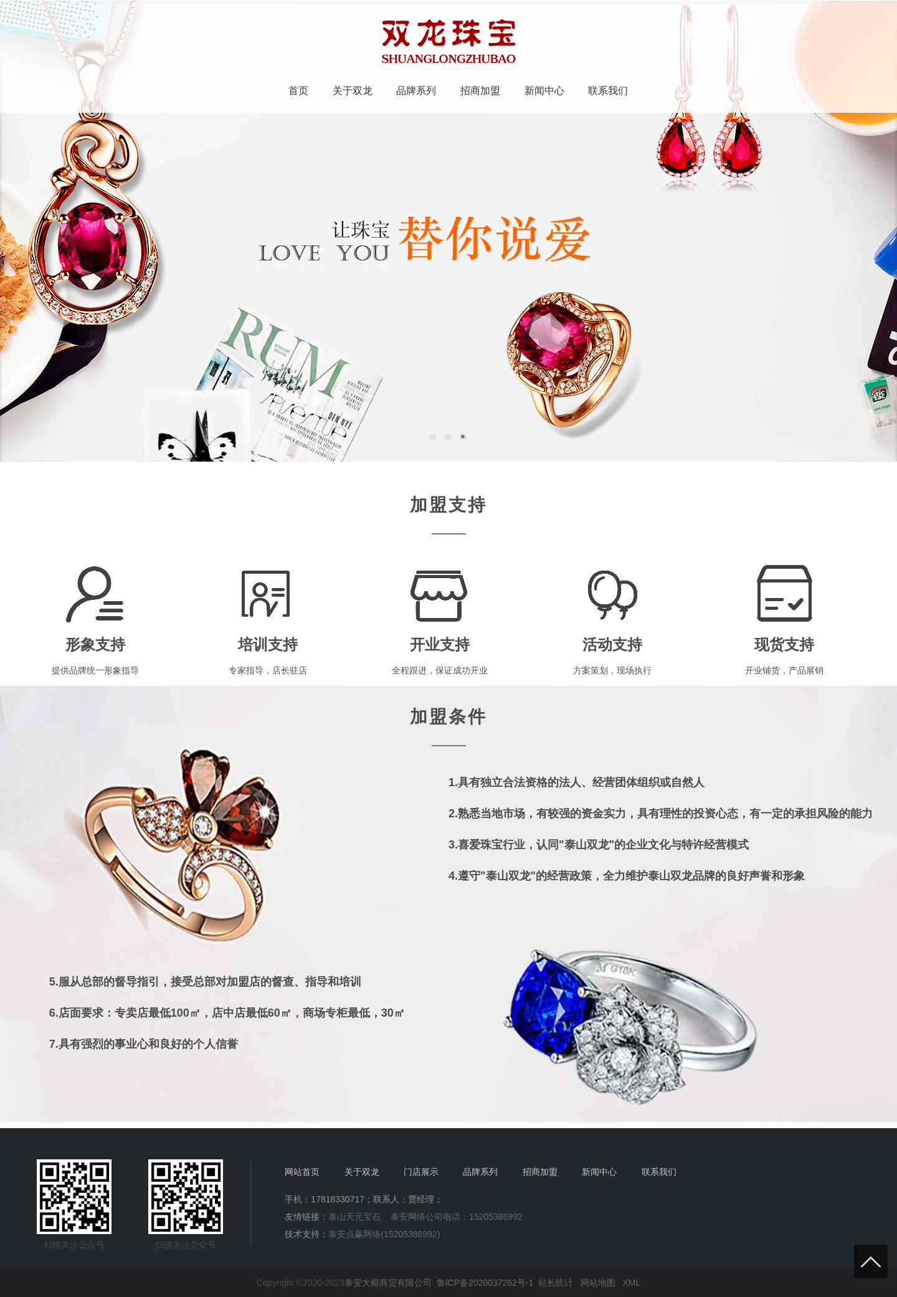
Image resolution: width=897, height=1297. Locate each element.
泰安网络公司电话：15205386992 (457, 1217)
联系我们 (608, 90)
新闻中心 (544, 90)
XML (631, 1283)
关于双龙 (353, 90)
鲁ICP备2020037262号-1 (485, 1283)
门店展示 (421, 1172)
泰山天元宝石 (354, 1217)
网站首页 (302, 1172)
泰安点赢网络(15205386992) (384, 1234)
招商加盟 (480, 90)
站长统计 (555, 1283)
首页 (298, 90)
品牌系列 (416, 90)
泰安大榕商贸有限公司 (388, 1283)
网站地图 (598, 1283)
